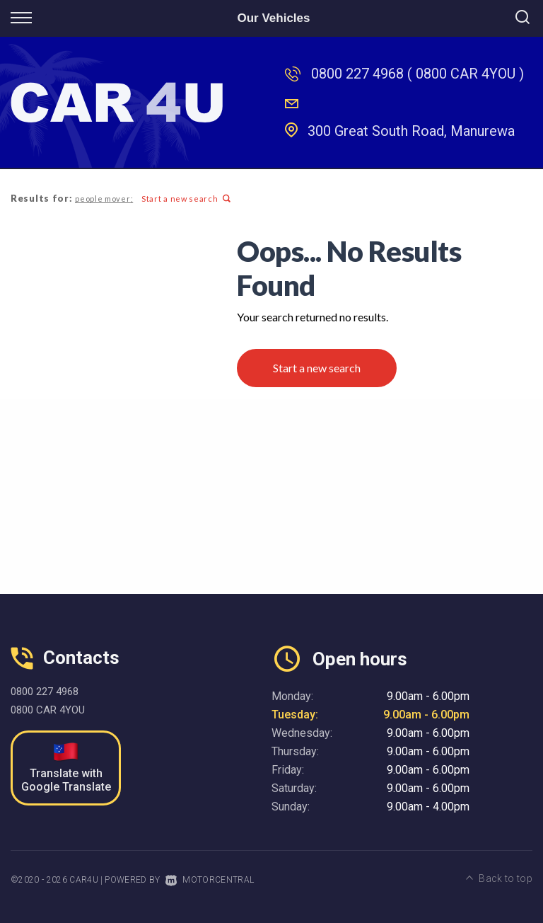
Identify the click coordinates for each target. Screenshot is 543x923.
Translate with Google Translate (66, 768)
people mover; (104, 198)
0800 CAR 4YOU (48, 710)
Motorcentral (209, 880)
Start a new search (185, 198)
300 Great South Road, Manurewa (411, 130)
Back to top (499, 878)
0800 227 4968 (357, 73)
